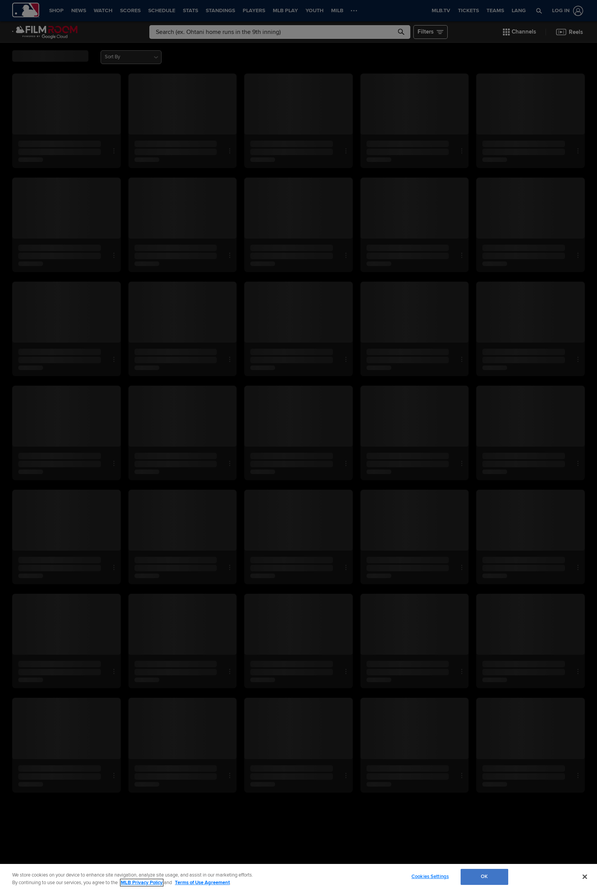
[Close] (584, 876)
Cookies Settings (430, 876)
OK (484, 876)
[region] (298, 877)
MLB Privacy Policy (142, 883)
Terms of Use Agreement (202, 883)
